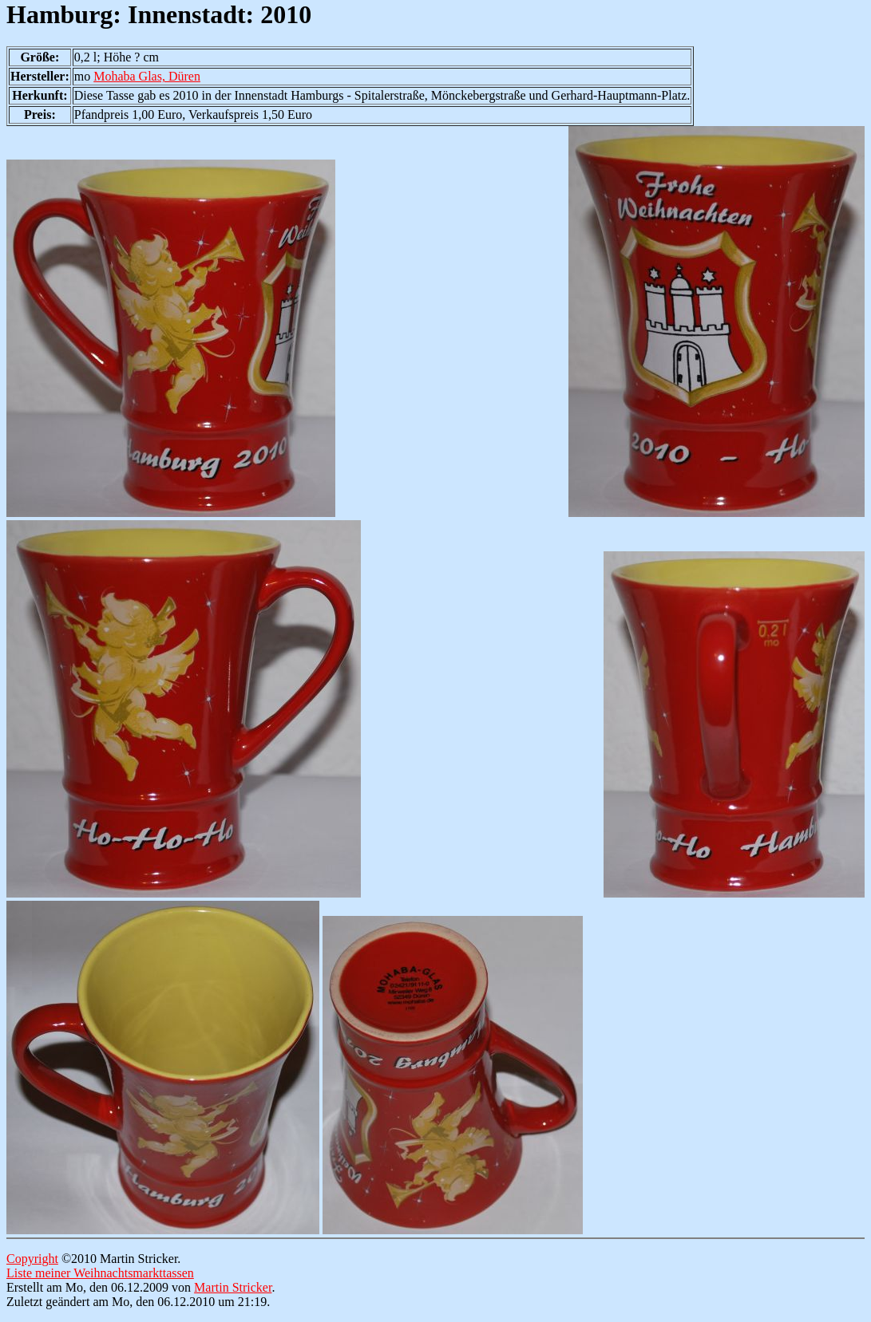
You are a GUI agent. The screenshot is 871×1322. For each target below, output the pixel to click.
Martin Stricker (232, 1287)
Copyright (32, 1258)
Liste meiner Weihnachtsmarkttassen (100, 1273)
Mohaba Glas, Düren (146, 76)
